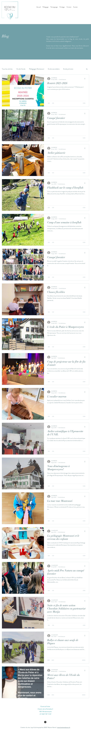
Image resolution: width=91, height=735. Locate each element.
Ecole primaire (68, 69)
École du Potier (45, 706)
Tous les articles (7, 69)
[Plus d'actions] (85, 79)
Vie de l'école (20, 69)
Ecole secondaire (54, 69)
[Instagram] (45, 722)
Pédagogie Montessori (36, 69)
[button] (87, 69)
